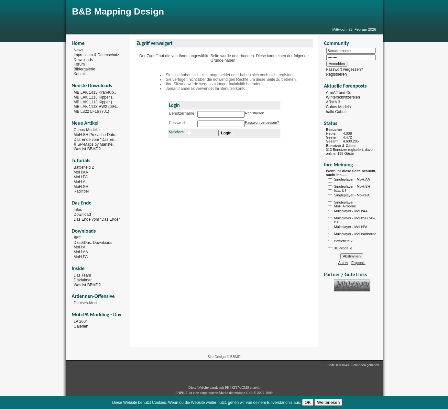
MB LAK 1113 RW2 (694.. (96, 106)
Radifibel (81, 191)
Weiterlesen (328, 402)
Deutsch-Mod (85, 303)
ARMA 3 (333, 102)
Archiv (343, 263)
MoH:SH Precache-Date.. (95, 134)
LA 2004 (81, 321)
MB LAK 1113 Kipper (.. (94, 97)
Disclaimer (83, 280)
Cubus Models (338, 107)
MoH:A (80, 182)
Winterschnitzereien (343, 97)
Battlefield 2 (84, 167)
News (78, 50)
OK (308, 402)
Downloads (83, 59)
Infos (78, 209)
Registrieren (254, 113)
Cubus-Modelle (87, 130)
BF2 (77, 238)
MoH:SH (81, 186)
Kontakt (80, 74)
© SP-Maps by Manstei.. (95, 144)
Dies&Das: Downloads (93, 242)
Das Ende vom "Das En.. (95, 139)
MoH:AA (81, 172)
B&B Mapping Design (118, 11)
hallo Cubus (336, 112)
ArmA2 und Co (339, 92)
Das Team (82, 275)
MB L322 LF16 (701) (91, 111)
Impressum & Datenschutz (96, 55)
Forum (79, 64)
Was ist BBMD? (87, 149)
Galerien (81, 326)
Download (82, 214)
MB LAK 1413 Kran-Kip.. (95, 92)
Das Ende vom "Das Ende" (97, 219)
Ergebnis (358, 263)
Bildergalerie (84, 69)
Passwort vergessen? (262, 122)
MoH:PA (81, 177)
